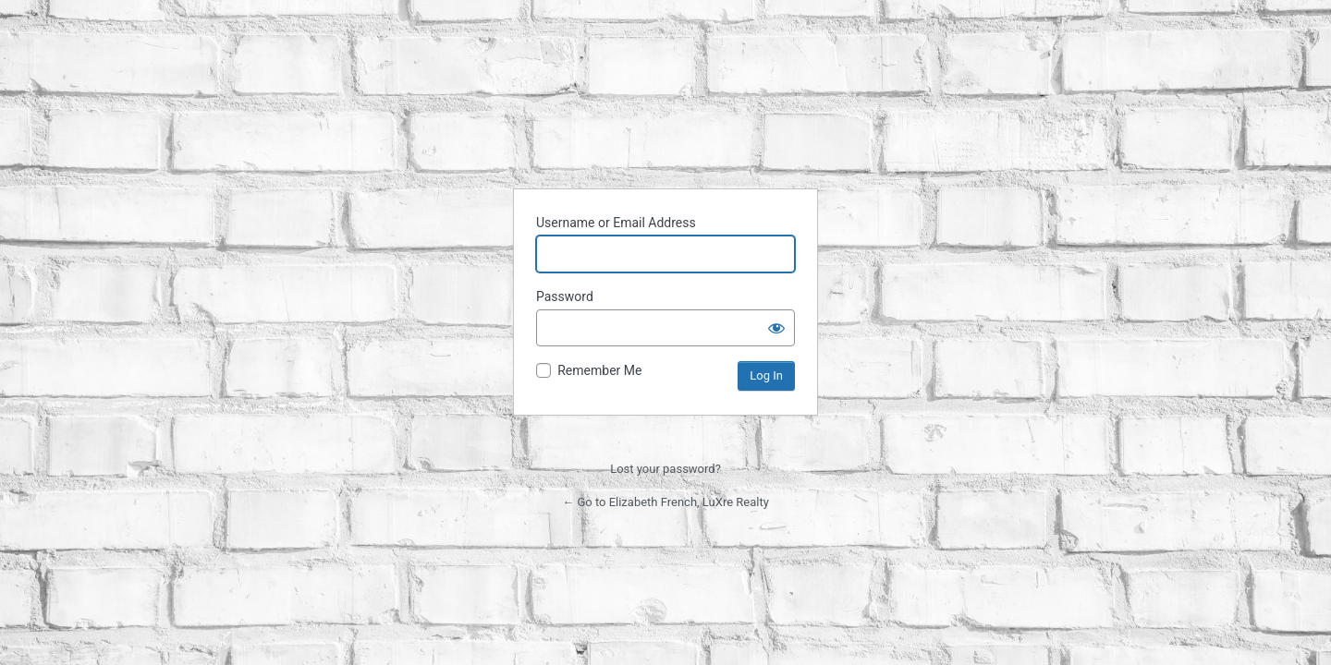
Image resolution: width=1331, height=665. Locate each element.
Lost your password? (665, 469)
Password (564, 296)
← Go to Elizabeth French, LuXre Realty (665, 502)
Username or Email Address (616, 222)
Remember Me (599, 370)
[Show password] (776, 327)
